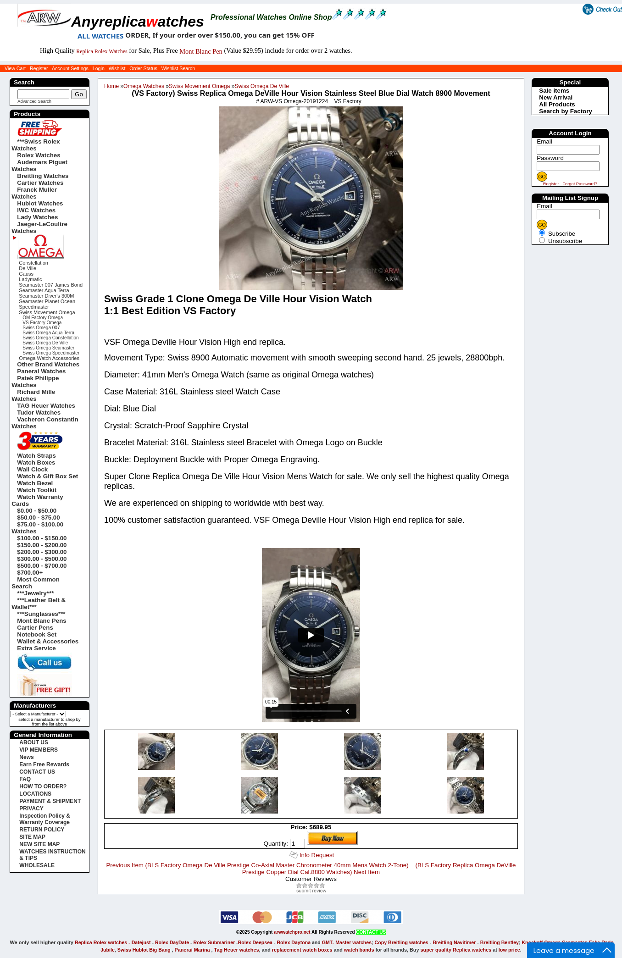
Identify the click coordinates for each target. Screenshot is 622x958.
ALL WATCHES (100, 35)
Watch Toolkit (36, 490)
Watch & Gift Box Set (47, 476)
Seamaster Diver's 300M (46, 296)
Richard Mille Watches (33, 395)
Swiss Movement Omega (199, 86)
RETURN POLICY (41, 829)
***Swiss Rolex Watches (35, 145)
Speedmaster (34, 307)
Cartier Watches (40, 182)
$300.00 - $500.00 (42, 558)
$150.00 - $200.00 (42, 545)
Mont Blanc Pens (41, 620)
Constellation (33, 263)
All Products (557, 104)
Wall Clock (32, 469)
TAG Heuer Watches (46, 405)
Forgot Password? (579, 184)
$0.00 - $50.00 (36, 510)
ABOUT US (33, 742)
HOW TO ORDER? (43, 786)
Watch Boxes (36, 462)
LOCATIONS (35, 794)
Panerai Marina (192, 949)
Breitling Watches (42, 175)
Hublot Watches (40, 203)
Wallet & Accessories (47, 641)
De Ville (27, 268)
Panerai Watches (41, 371)
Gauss (26, 274)
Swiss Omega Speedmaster (50, 352)
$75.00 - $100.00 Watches (37, 528)
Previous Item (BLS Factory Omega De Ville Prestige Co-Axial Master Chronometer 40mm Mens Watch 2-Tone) (257, 865)
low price (509, 949)
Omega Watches (143, 86)
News (26, 757)
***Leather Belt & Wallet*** (38, 603)
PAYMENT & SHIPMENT (50, 801)
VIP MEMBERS (38, 750)
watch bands (359, 949)
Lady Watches (37, 217)
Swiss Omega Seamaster (48, 347)
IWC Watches (36, 210)
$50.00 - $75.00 (38, 517)
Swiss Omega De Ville (261, 86)
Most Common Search (35, 583)
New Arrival (555, 97)
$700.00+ (30, 572)
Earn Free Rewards (44, 764)
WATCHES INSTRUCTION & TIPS (52, 854)
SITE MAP (32, 837)
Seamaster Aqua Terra (44, 290)
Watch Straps (36, 455)
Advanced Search (34, 101)
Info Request (317, 855)
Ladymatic (30, 279)
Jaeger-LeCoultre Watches (39, 227)
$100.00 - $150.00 (42, 538)
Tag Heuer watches (236, 949)
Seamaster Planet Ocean (47, 301)
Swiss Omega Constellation (50, 337)
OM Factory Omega (42, 317)
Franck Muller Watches (34, 193)
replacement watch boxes (302, 949)
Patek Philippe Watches (35, 381)
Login (99, 68)
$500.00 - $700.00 (42, 565)
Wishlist (117, 68)
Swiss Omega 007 (41, 327)
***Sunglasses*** (41, 613)
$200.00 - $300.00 (42, 551)
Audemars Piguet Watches (39, 165)
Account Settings (70, 68)
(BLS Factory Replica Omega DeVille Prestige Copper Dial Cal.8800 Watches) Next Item (379, 868)
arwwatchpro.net (292, 932)
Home (111, 86)
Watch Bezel (35, 483)
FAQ (25, 779)
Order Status (143, 68)
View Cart (15, 68)
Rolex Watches (38, 155)
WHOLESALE (37, 865)
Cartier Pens (35, 627)
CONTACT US (37, 772)
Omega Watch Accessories (49, 358)
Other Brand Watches (48, 364)
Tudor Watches (39, 412)
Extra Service (36, 648)
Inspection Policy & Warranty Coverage (44, 819)
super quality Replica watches (456, 949)
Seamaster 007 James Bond (51, 285)
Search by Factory (565, 111)
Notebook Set (36, 634)
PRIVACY (31, 808)
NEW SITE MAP (39, 844)
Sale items (554, 90)
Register (39, 68)
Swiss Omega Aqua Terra (48, 332)
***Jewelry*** (35, 593)
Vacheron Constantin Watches (44, 423)
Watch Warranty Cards (37, 500)
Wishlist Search (178, 68)
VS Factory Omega (41, 322)
